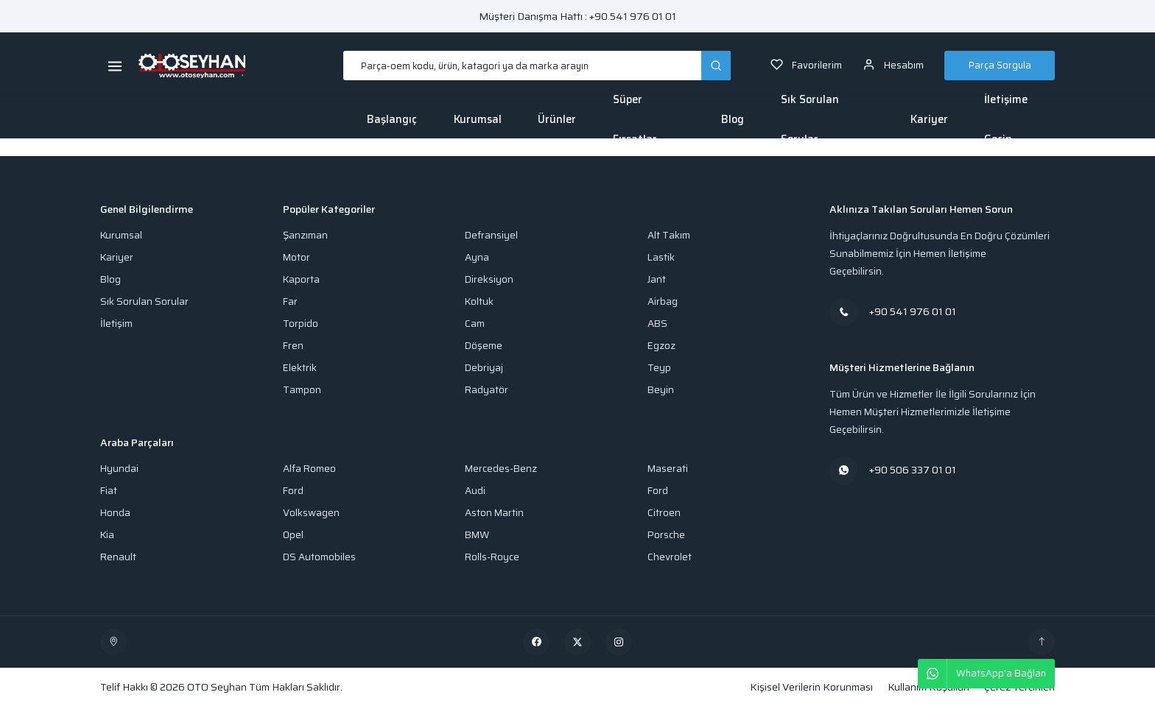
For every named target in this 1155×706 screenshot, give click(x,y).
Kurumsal (478, 119)
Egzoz (661, 345)
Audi (475, 490)
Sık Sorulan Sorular (810, 119)
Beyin (660, 390)
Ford (293, 490)
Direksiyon (489, 279)
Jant (656, 279)
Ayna (477, 257)
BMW (477, 535)
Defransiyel (491, 235)
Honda (115, 512)
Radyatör (486, 390)
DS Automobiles (319, 557)
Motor (296, 257)
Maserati (667, 468)
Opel (293, 535)
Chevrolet (669, 557)
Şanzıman (305, 235)
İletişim (116, 323)
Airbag (662, 301)
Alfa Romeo (309, 468)
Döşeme (483, 345)
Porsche (666, 535)
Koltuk (479, 301)
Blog (732, 119)
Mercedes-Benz (501, 468)
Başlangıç (392, 119)
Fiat (108, 490)
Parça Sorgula (1000, 65)
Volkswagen (311, 512)
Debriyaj (484, 367)
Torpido (300, 323)
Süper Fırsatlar (635, 119)
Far (290, 301)
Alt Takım (668, 235)
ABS (657, 323)
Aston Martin (494, 512)
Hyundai (119, 468)
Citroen (664, 512)
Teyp (659, 367)
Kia (107, 535)
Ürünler (557, 119)
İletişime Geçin (1006, 119)
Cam (475, 323)
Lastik (661, 257)
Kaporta (301, 279)
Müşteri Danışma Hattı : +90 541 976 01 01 (577, 16)
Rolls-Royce (492, 557)
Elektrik (300, 367)
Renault (118, 557)
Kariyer (929, 119)
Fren (293, 345)
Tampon (302, 390)
